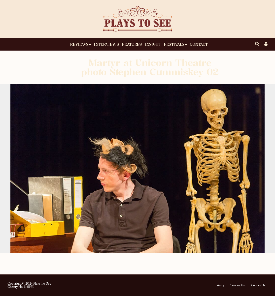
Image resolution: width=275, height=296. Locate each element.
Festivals (174, 44)
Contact (198, 44)
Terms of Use (238, 285)
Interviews (106, 44)
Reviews (79, 44)
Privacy (220, 285)
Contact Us (258, 285)
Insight (153, 44)
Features (132, 44)
